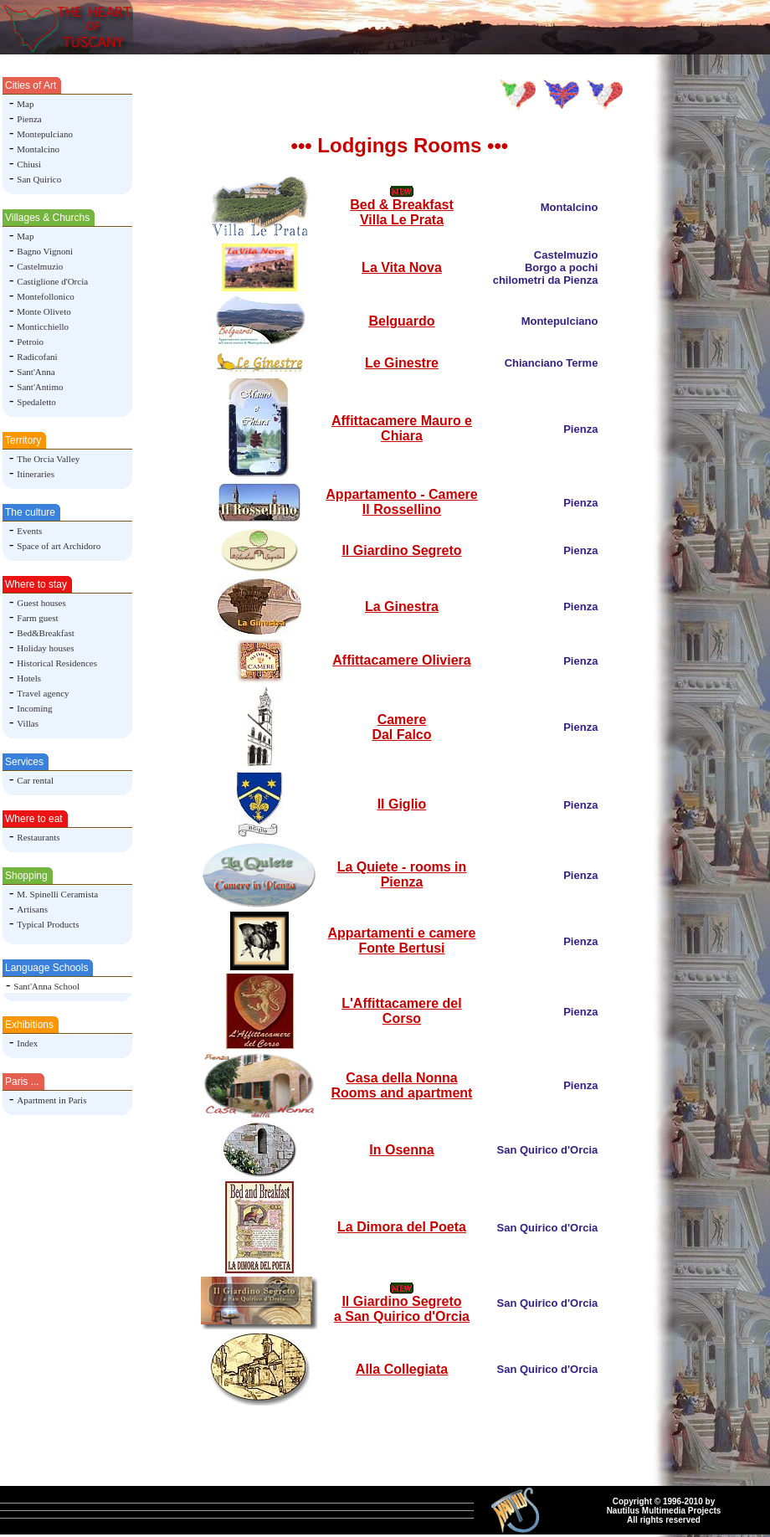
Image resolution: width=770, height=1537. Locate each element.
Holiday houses (45, 648)
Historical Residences (57, 663)
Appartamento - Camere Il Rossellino (401, 502)
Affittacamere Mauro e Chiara (401, 428)
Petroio (30, 342)
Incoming (34, 708)
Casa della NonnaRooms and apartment (402, 1085)
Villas (27, 723)
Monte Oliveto (43, 311)
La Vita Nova (402, 267)
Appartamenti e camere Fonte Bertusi (402, 940)
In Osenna (401, 1150)
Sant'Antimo (40, 387)
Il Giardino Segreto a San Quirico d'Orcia (402, 1309)
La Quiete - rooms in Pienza (402, 874)
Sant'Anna (35, 372)
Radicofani (37, 357)
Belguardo (401, 321)
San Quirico (39, 179)
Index (27, 1043)
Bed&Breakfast (45, 633)
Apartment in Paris (51, 1100)
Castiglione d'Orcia (52, 281)
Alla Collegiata (402, 1369)
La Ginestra (402, 606)
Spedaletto (36, 402)
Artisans (32, 909)
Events (29, 531)
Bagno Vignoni (45, 251)
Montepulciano (45, 134)
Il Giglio (402, 804)
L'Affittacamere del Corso (401, 1011)
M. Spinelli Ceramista (57, 894)
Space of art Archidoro (58, 546)
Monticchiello (43, 326)
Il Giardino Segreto (401, 550)
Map (25, 104)
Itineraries (35, 474)
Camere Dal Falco (401, 727)
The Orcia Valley (48, 459)
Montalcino (38, 149)
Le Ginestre (402, 363)
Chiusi (29, 164)
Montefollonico (45, 296)
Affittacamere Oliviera (401, 660)
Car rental (35, 780)
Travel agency (43, 693)
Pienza (29, 119)
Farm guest (37, 618)
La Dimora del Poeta (401, 1227)
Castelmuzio (40, 266)
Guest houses (41, 603)
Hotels (29, 678)
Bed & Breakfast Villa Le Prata (402, 212)
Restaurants (38, 837)
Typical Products (48, 924)
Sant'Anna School (46, 986)
